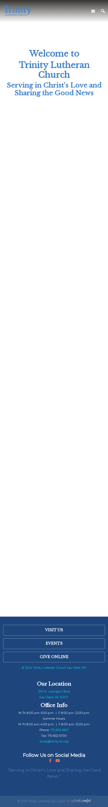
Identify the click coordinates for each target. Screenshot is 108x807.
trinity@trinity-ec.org (54, 741)
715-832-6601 (59, 730)
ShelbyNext (82, 801)
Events (54, 643)
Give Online (54, 657)
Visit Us (54, 630)
